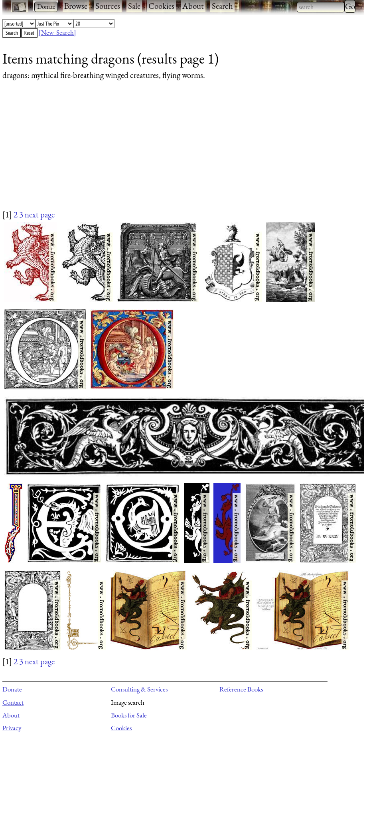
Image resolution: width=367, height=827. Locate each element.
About (193, 5)
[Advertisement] (178, 153)
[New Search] (57, 32)
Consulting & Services (139, 689)
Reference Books (241, 689)
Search (222, 5)
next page (40, 214)
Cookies (161, 5)
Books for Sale (129, 715)
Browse (75, 5)
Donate (12, 689)
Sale (134, 5)
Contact (13, 702)
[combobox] (321, 7)
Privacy (11, 727)
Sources (107, 5)
